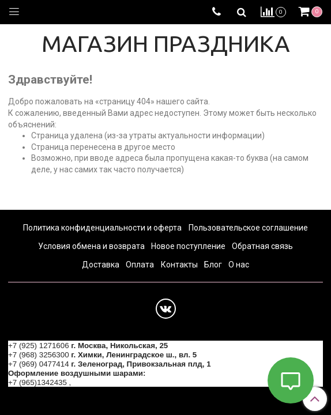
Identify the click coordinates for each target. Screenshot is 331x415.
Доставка (100, 264)
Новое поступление (188, 246)
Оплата (140, 264)
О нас (238, 264)
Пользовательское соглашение (248, 227)
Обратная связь (262, 246)
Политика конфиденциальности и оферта (102, 227)
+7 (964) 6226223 (103, 382)
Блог (213, 264)
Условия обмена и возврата (91, 246)
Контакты (179, 264)
